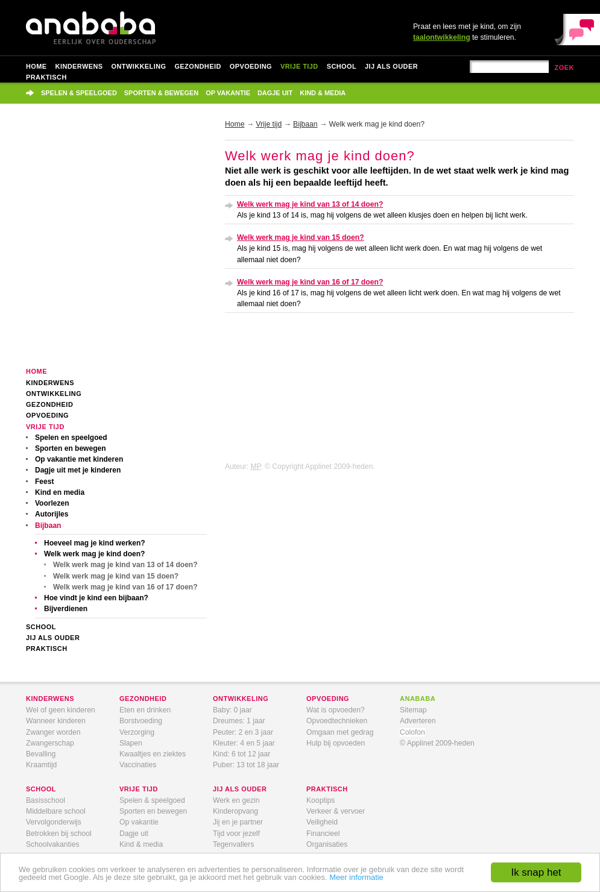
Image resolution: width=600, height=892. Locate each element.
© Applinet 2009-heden (437, 743)
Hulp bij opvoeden (335, 743)
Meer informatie (356, 877)
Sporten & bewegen (161, 92)
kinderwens (50, 698)
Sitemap (413, 710)
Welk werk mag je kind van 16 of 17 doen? (125, 587)
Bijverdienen (65, 609)
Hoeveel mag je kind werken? (94, 543)
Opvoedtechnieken (336, 721)
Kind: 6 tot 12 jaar (241, 754)
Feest (44, 481)
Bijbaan (48, 525)
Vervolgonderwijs (53, 822)
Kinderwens (79, 66)
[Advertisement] (113, 244)
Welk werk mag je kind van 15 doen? (115, 576)
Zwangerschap (50, 743)
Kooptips (320, 800)
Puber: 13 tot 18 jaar (246, 765)
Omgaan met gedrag (340, 732)
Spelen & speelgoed (79, 92)
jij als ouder (240, 789)
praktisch (327, 789)
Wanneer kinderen (56, 721)
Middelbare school (56, 811)
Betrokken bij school (59, 833)
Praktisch (46, 77)
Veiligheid (322, 822)
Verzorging (136, 732)
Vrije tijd (299, 66)
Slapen (130, 743)
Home (36, 66)
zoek (564, 67)
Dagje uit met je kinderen (78, 470)
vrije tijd (138, 789)
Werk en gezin (236, 800)
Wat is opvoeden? (335, 710)
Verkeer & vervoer (335, 811)
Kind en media (59, 492)
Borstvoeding (140, 721)
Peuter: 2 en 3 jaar (243, 732)
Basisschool (45, 800)
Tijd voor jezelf (236, 833)
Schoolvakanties (53, 844)
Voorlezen (52, 503)
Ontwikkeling (139, 66)
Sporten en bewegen (70, 448)
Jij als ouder (391, 66)
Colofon (412, 732)
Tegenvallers (233, 844)
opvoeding (327, 698)
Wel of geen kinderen (60, 710)
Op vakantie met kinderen (79, 459)
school (41, 789)
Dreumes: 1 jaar (239, 721)
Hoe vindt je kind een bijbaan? (96, 598)
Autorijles (51, 514)
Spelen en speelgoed (71, 437)
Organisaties (326, 844)
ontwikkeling (240, 698)
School (341, 66)
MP (256, 466)
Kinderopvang (235, 811)
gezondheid (142, 698)
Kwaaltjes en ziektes (152, 754)
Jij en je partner (238, 822)
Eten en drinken (145, 710)
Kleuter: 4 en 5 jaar (244, 743)
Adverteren (417, 721)
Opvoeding (251, 66)
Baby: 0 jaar (232, 710)
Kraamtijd (41, 765)
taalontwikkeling (441, 37)
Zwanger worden (53, 732)
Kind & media (323, 92)
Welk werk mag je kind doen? (94, 554)
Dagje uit (274, 92)
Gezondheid (197, 66)
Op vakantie (228, 92)
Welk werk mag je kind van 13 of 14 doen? (125, 565)
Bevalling (40, 754)
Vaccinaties (137, 765)
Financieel (322, 833)
